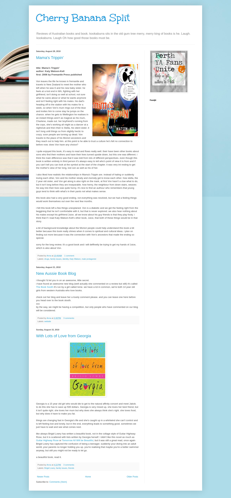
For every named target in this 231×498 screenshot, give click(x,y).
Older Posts (132, 476)
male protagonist (89, 259)
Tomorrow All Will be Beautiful (77, 440)
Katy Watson (75, 259)
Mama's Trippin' (50, 57)
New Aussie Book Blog (56, 273)
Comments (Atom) (58, 482)
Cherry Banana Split (83, 17)
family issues (56, 259)
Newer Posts (43, 476)
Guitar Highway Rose (47, 440)
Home (88, 476)
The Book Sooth (44, 287)
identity (66, 259)
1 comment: (69, 256)
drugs (46, 259)
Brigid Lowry (49, 468)
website (47, 321)
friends (71, 468)
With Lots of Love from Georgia (63, 336)
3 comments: (69, 318)
